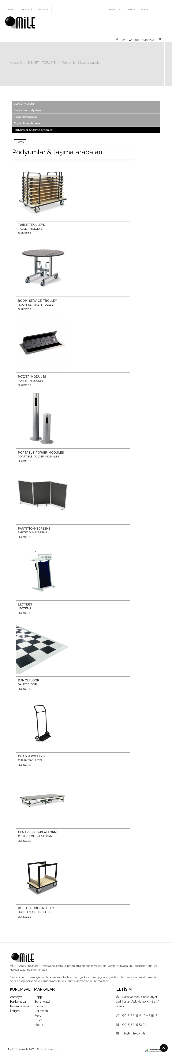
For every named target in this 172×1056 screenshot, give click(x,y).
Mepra (38, 1024)
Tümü (20, 141)
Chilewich (41, 1011)
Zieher (38, 1006)
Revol (38, 1015)
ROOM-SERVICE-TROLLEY (37, 300)
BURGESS (24, 233)
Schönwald (42, 1001)
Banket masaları (24, 103)
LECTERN (25, 604)
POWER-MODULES (32, 376)
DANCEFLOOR (28, 680)
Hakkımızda (18, 1001)
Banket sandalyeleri (27, 110)
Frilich (38, 1020)
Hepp (38, 997)
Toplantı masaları (25, 116)
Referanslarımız (20, 1006)
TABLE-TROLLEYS (31, 225)
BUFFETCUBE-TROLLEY (36, 908)
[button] (164, 1048)
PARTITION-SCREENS (34, 528)
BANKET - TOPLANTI (41, 62)
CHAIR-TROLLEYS (31, 756)
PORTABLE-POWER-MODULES (41, 452)
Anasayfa (16, 62)
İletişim (15, 1011)
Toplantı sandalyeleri (28, 123)
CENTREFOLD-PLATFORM (37, 832)
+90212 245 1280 (142, 40)
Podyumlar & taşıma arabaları (81, 62)
